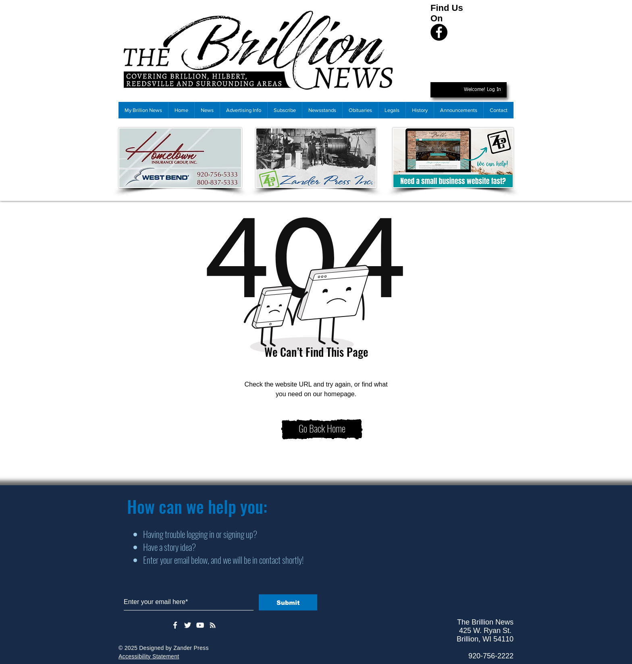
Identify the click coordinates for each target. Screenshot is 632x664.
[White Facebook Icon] (175, 625)
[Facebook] (438, 32)
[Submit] (288, 602)
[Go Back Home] (322, 429)
